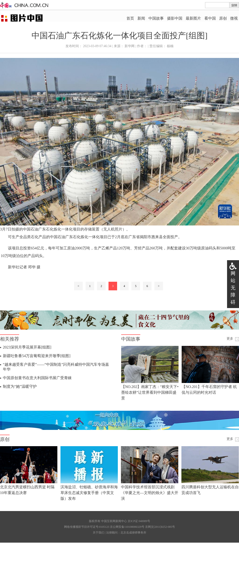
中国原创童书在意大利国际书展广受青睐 (37, 378)
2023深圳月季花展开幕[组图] (27, 347)
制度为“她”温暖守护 (20, 386)
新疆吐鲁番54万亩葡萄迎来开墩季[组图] (37, 356)
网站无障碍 (233, 288)
